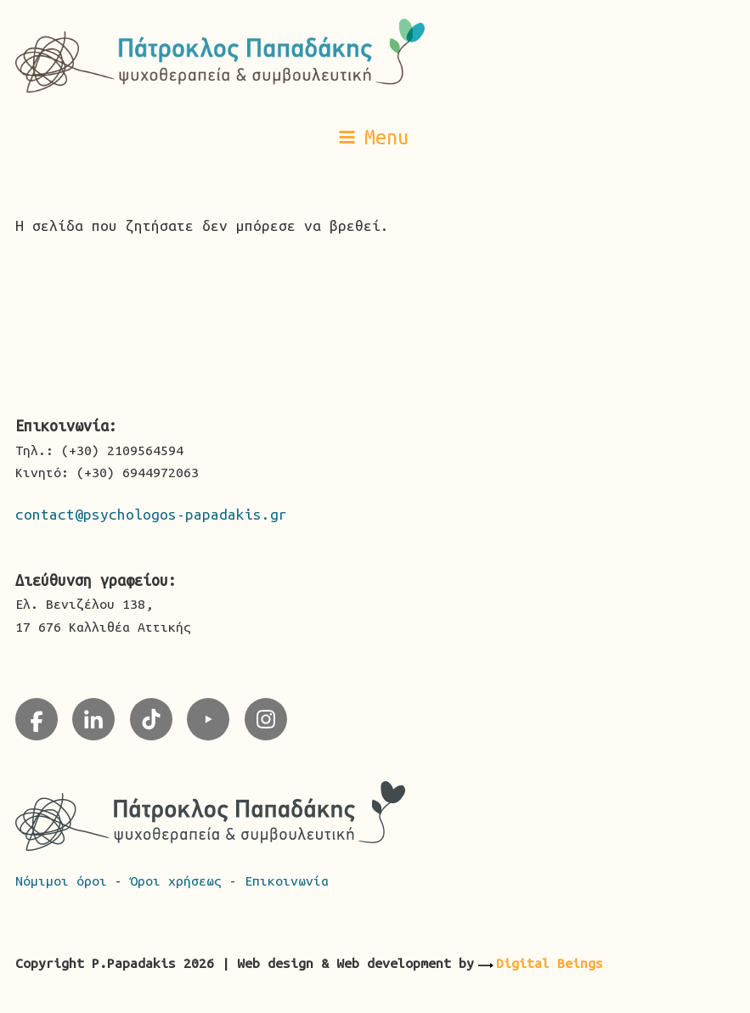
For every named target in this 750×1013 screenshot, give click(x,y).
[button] (375, 136)
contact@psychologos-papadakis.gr (151, 514)
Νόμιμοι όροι (65, 880)
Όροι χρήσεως (179, 880)
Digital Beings (549, 963)
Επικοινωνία (287, 880)
